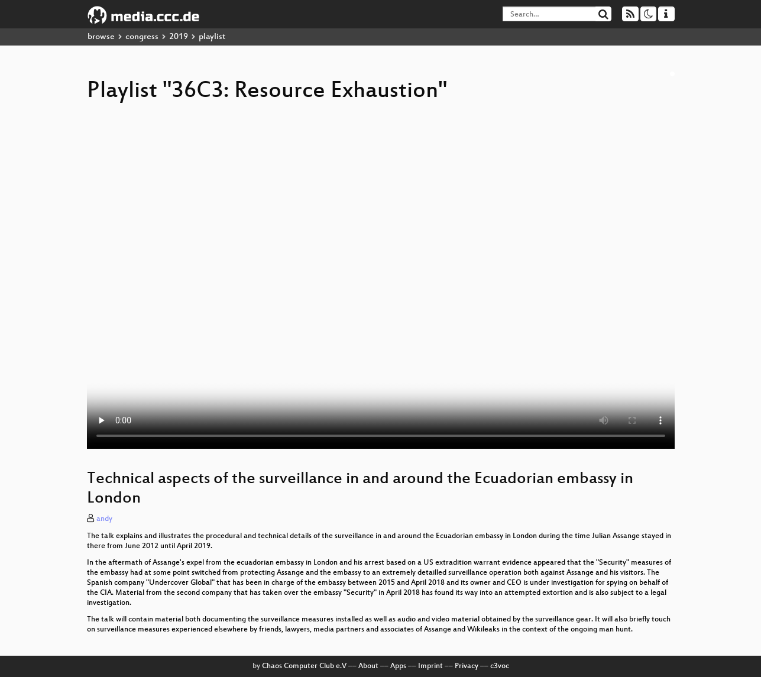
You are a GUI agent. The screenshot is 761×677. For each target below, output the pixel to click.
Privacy (466, 666)
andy (104, 519)
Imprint (430, 666)
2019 (178, 37)
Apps (398, 666)
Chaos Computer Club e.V (304, 666)
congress (141, 37)
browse (101, 37)
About (368, 666)
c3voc (499, 666)
